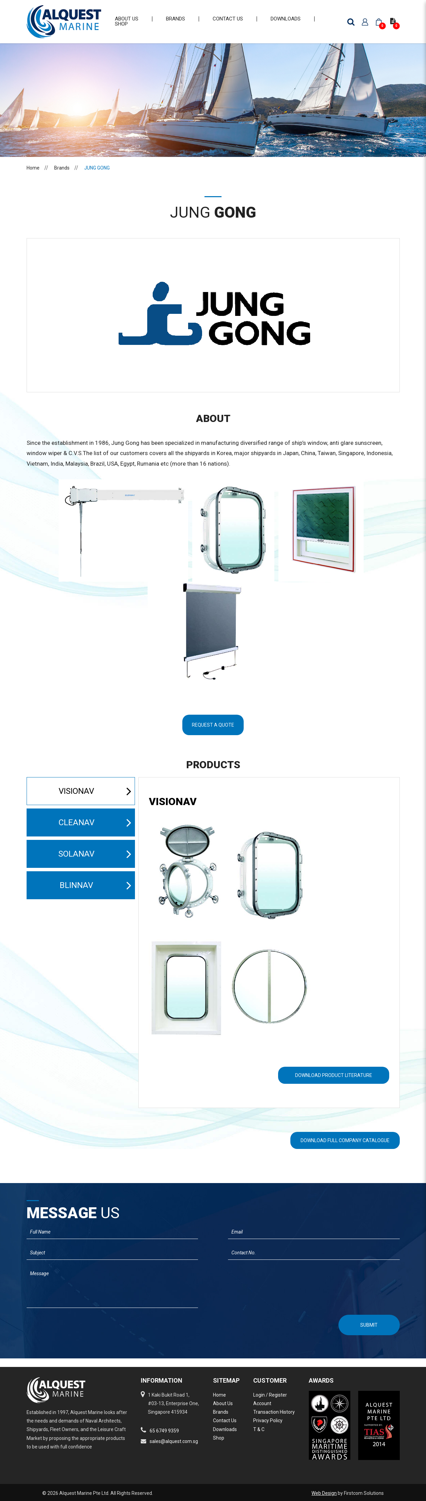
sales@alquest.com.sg (174, 1441)
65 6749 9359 (164, 1430)
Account (262, 1403)
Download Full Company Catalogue (345, 1149)
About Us (223, 1403)
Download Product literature (333, 1084)
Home (33, 176)
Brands (62, 176)
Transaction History (274, 1412)
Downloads (225, 1429)
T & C (258, 1429)
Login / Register (270, 1395)
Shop (218, 1438)
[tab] (269, 810)
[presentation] (63, 1332)
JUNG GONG (97, 176)
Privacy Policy (268, 1420)
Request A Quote (213, 733)
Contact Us (225, 1420)
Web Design (324, 1493)
